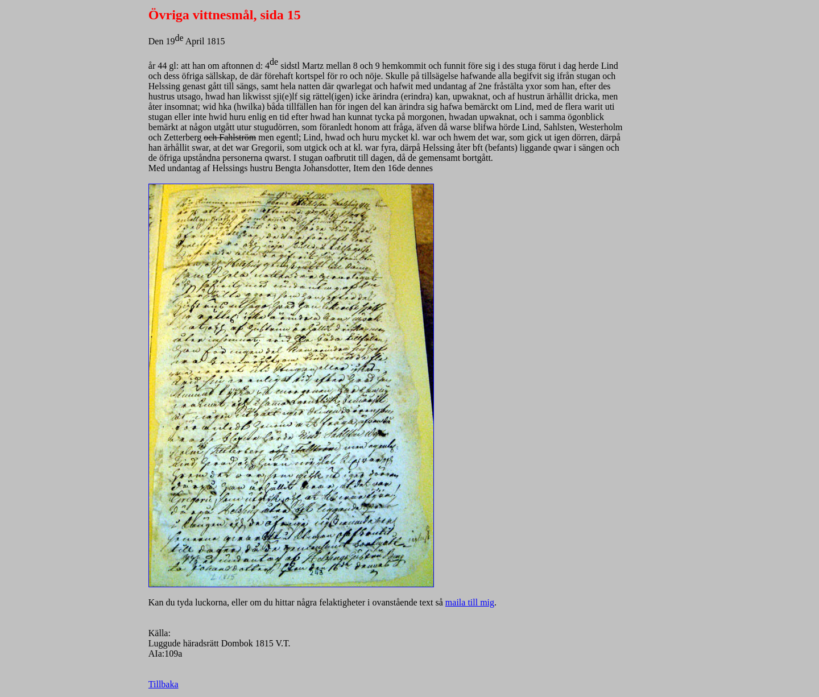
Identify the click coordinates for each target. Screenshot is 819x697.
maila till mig (469, 602)
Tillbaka (163, 684)
